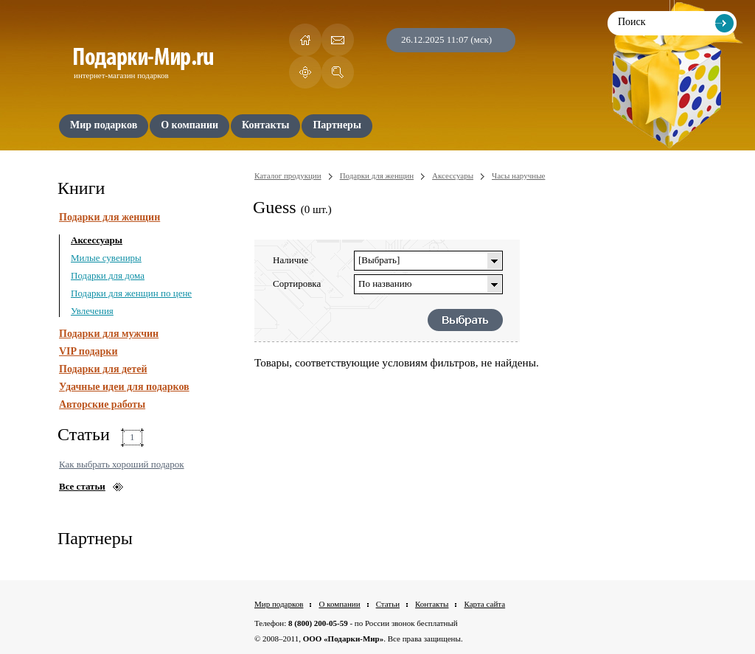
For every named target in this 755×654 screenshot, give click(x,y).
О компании (339, 603)
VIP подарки (88, 351)
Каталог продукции (287, 175)
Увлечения (92, 310)
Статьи (388, 603)
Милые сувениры (106, 257)
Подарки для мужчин (109, 333)
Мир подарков (278, 603)
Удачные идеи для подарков (124, 386)
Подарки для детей (103, 369)
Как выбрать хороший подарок (121, 464)
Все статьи (82, 486)
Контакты (431, 603)
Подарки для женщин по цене (131, 293)
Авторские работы (102, 404)
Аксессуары (96, 240)
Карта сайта (484, 603)
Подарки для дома (108, 275)
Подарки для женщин (109, 217)
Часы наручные (518, 175)
